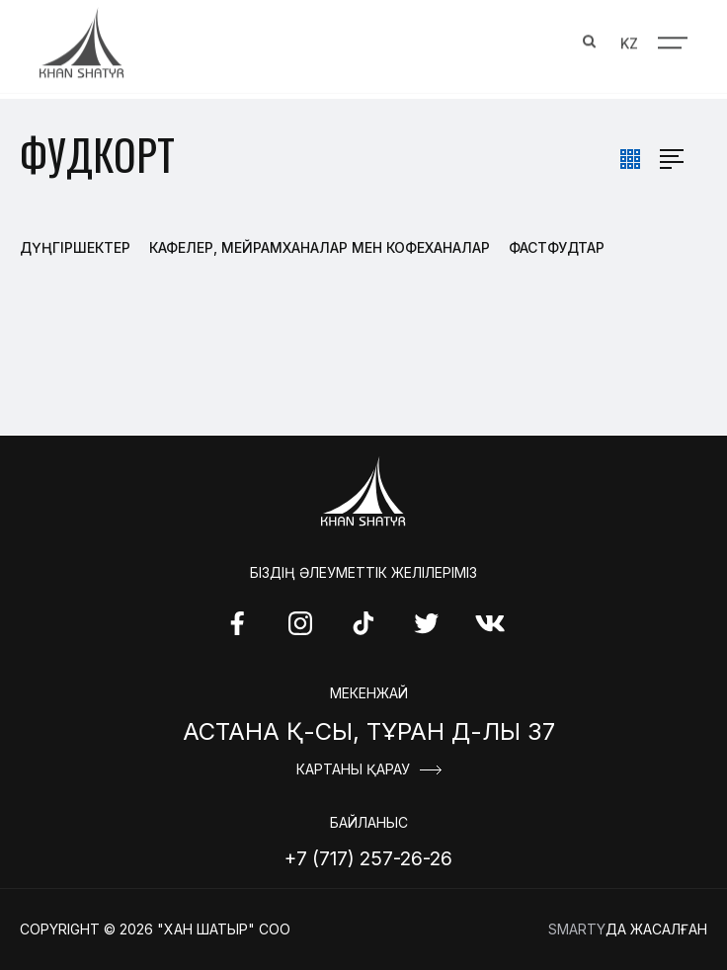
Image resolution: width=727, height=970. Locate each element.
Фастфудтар (557, 247)
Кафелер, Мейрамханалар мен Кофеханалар (319, 247)
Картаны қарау (353, 769)
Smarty (577, 929)
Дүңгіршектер (75, 247)
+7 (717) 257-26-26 (368, 858)
